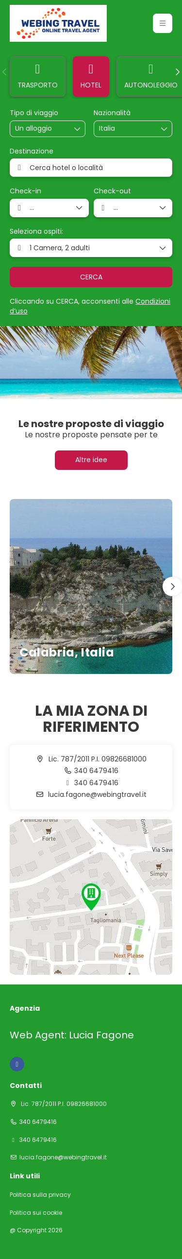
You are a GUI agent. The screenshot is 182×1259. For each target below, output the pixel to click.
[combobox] (123, 128)
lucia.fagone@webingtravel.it (96, 794)
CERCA (91, 277)
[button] (5, 72)
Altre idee (91, 460)
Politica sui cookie (36, 1213)
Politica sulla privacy (40, 1195)
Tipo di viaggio (34, 113)
